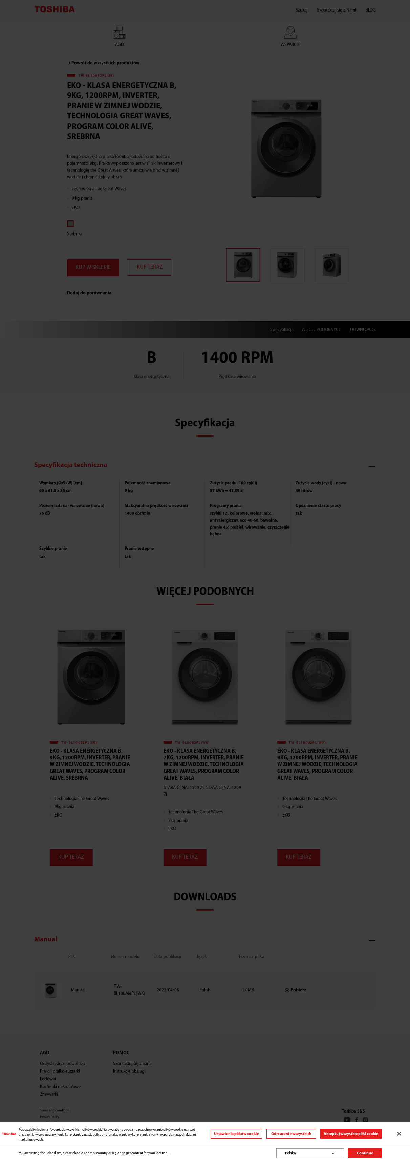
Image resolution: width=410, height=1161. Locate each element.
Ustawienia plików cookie (236, 1134)
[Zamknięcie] (399, 1133)
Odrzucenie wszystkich (291, 1134)
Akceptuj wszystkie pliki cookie (351, 1134)
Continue (365, 1153)
